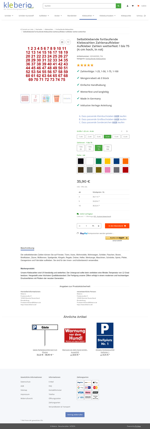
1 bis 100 (108, 147)
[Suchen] (79, 5)
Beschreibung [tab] (27, 248)
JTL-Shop (138, 426)
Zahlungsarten (54, 402)
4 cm (108, 136)
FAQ (50, 386)
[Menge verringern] (79, 225)
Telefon (52, 394)
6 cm (126, 136)
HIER (116, 116)
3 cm (100, 136)
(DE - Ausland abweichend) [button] (102, 216)
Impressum (25, 394)
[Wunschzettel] (132, 6)
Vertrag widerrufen (75, 415)
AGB (22, 386)
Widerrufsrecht (27, 398)
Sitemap (24, 390)
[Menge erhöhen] (98, 225)
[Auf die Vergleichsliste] (62, 42)
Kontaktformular (55, 390)
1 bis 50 (91, 147)
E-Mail (51, 382)
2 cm (91, 136)
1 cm (82, 136)
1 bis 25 (82, 147)
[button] (127, 6)
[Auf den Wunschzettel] (68, 42)
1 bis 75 (100, 147)
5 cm (117, 136)
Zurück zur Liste (27, 29)
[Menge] (86, 225)
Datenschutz (25, 382)
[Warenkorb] (141, 6)
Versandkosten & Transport (59, 407)
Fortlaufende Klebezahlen (96, 59)
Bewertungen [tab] (44, 248)
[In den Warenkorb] (117, 225)
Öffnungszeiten (55, 398)
